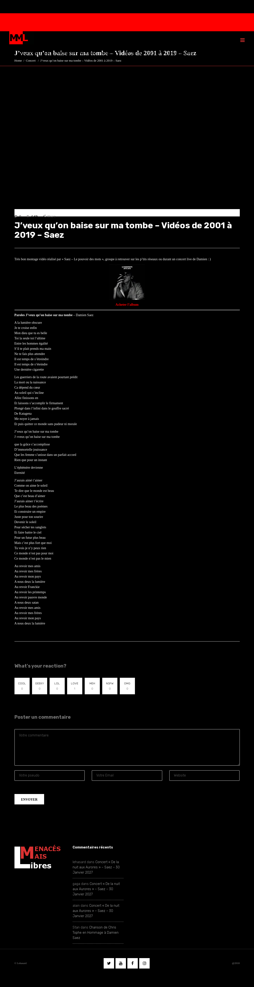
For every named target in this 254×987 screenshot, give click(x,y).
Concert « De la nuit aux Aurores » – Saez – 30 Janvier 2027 (96, 867)
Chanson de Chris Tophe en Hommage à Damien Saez (96, 932)
